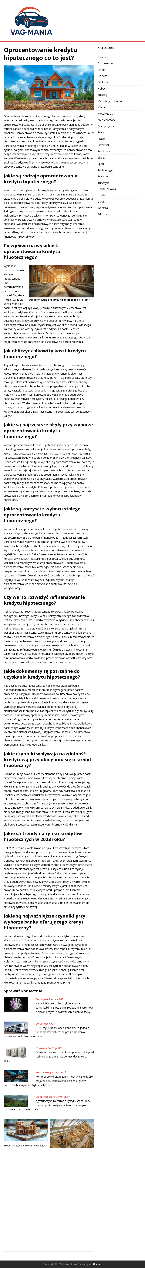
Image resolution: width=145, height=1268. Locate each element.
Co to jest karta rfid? (49, 999)
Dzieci (101, 69)
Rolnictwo (104, 151)
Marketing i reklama (110, 101)
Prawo (102, 139)
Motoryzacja (105, 113)
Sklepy (101, 157)
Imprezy (102, 95)
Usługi (101, 201)
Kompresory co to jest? (50, 1072)
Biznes (102, 57)
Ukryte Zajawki (107, 189)
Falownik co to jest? (48, 1048)
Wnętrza (103, 208)
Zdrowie (103, 214)
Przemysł (103, 145)
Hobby (102, 88)
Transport (104, 176)
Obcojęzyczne (106, 126)
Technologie (105, 170)
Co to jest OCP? (45, 1023)
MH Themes (95, 1264)
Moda (101, 107)
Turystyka (104, 183)
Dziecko (102, 76)
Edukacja (103, 82)
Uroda (101, 195)
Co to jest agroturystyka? (52, 1096)
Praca (101, 132)
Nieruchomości (107, 120)
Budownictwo (106, 63)
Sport (101, 164)
